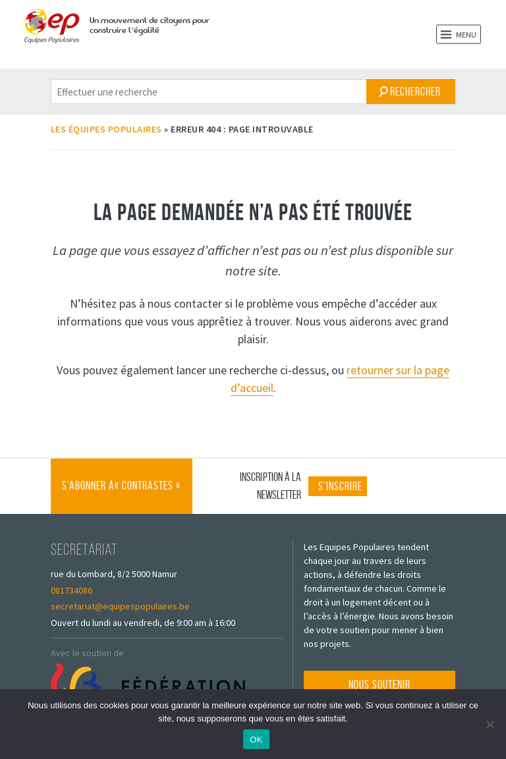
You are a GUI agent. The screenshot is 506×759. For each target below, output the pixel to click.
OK (256, 740)
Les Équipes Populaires (106, 129)
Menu (458, 34)
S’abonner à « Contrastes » (121, 496)
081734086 (71, 590)
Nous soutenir (379, 684)
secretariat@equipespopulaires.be (120, 606)
